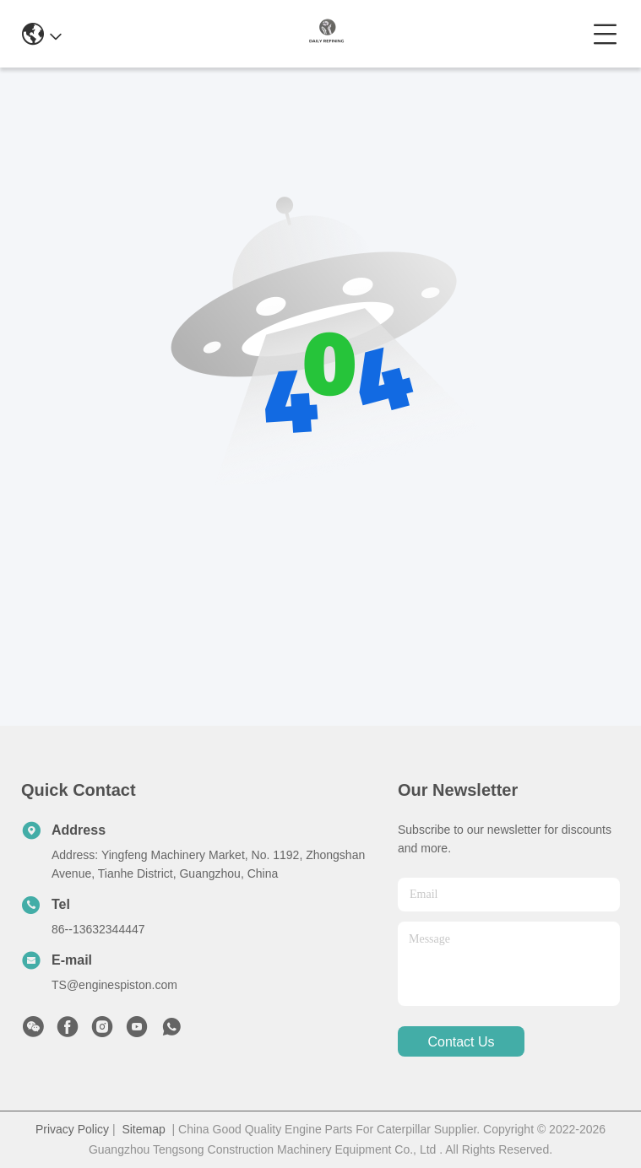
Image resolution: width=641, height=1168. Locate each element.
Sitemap (143, 1129)
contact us (460, 1042)
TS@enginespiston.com (114, 985)
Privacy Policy (72, 1129)
